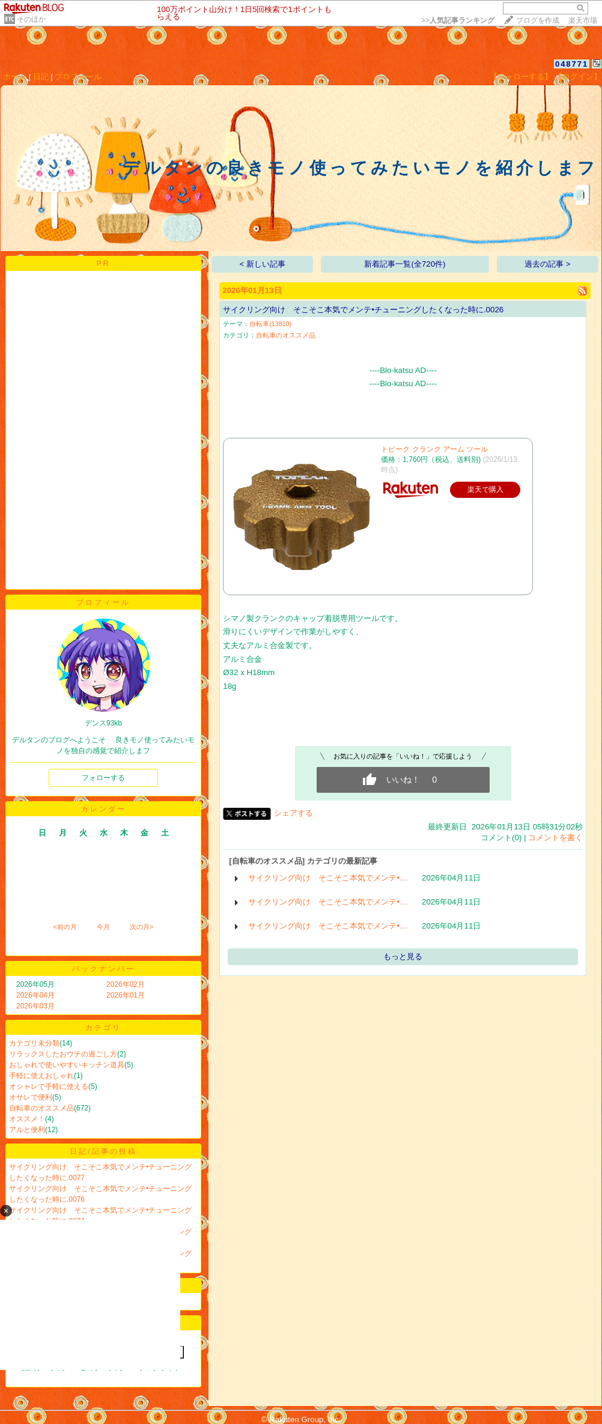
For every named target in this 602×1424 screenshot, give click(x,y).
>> (457, 20)
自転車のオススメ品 (41, 1108)
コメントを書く (555, 837)
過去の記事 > (547, 263)
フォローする (103, 778)
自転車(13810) (270, 323)
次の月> (141, 926)
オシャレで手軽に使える (48, 1086)
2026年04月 (35, 995)
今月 (103, 926)
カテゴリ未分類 (34, 1043)
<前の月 (64, 926)
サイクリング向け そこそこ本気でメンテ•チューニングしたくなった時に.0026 (363, 309)
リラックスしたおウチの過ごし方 (63, 1054)
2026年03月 (35, 1006)
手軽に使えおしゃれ (41, 1075)
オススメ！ (27, 1119)
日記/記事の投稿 (103, 1151)
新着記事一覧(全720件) (404, 263)
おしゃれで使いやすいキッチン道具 (66, 1065)
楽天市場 (582, 20)
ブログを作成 (537, 20)
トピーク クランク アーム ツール (434, 449)
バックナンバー (103, 969)
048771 (571, 63)
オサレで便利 (30, 1097)
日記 (41, 76)
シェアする (293, 812)
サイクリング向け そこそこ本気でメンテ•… (327, 877)
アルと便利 (27, 1130)
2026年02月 (125, 984)
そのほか (31, 19)
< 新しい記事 (263, 263)
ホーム (14, 76)
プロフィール (78, 76)
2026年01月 (125, 995)
